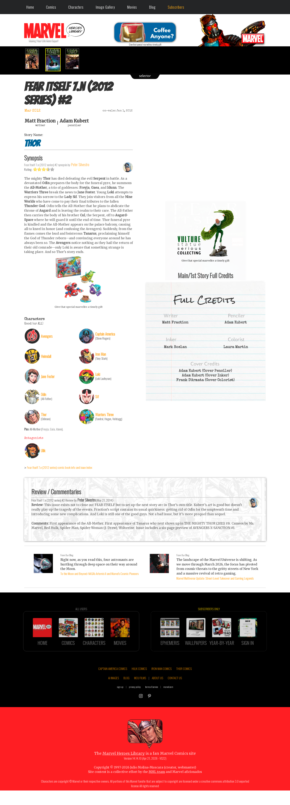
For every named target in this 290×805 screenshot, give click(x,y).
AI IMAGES (113, 693)
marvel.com (168, 702)
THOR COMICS (184, 684)
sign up (120, 702)
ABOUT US (157, 693)
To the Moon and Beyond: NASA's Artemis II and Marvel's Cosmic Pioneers (99, 573)
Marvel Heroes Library (123, 769)
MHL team (157, 787)
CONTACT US (175, 693)
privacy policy (135, 702)
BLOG (126, 693)
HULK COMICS (139, 684)
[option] (34, 58)
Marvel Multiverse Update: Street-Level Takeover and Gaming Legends (215, 578)
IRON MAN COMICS (161, 684)
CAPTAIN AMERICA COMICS (112, 684)
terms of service (151, 702)
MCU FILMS (140, 693)
